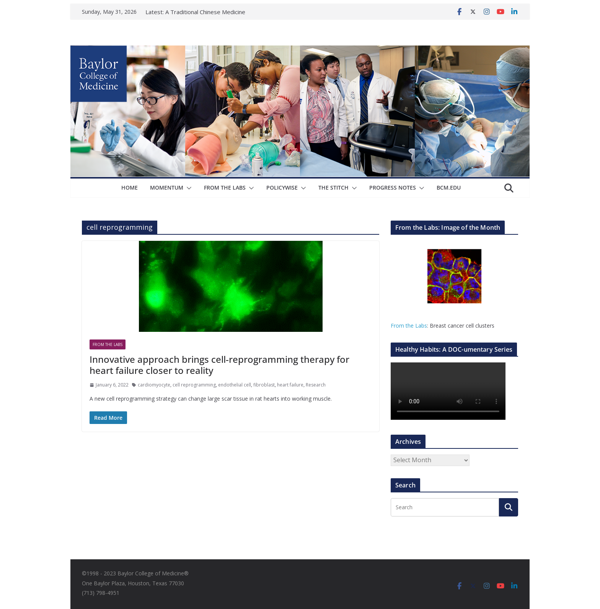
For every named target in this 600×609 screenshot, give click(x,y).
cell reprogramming (194, 385)
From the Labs (409, 325)
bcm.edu (449, 187)
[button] (187, 188)
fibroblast (264, 385)
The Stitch (333, 187)
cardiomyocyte (154, 385)
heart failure (290, 385)
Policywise (282, 187)
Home (129, 187)
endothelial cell (234, 385)
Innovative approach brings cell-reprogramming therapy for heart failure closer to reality (219, 365)
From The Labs (225, 187)
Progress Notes (392, 187)
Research (316, 385)
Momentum (166, 187)
